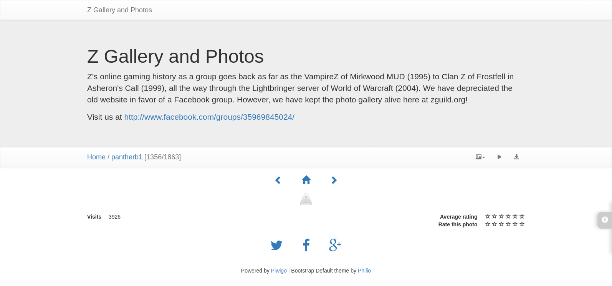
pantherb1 (126, 157)
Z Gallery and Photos (119, 10)
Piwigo (279, 271)
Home (96, 157)
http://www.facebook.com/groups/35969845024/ (209, 116)
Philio (364, 271)
